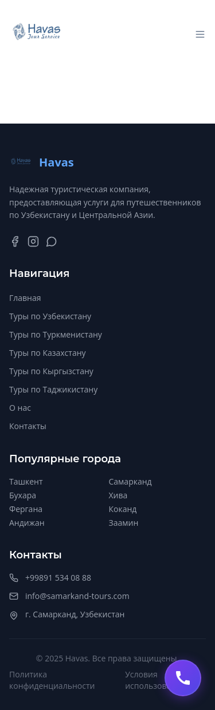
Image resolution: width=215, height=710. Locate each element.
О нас (20, 407)
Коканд (123, 508)
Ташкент (26, 481)
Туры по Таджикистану (53, 389)
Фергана (25, 508)
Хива (118, 495)
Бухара (22, 495)
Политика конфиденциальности (52, 680)
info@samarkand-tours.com (77, 595)
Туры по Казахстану (47, 352)
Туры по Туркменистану (55, 334)
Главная (25, 297)
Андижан (27, 522)
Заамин (124, 522)
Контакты (27, 426)
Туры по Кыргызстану (51, 371)
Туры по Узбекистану (50, 316)
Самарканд (130, 481)
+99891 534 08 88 (58, 577)
